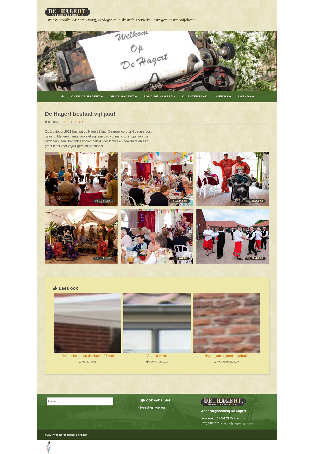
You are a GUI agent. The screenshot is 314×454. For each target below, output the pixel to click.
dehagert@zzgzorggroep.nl (237, 423)
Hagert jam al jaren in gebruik (226, 356)
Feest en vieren (152, 407)
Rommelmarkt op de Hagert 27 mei (87, 356)
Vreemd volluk (157, 356)
